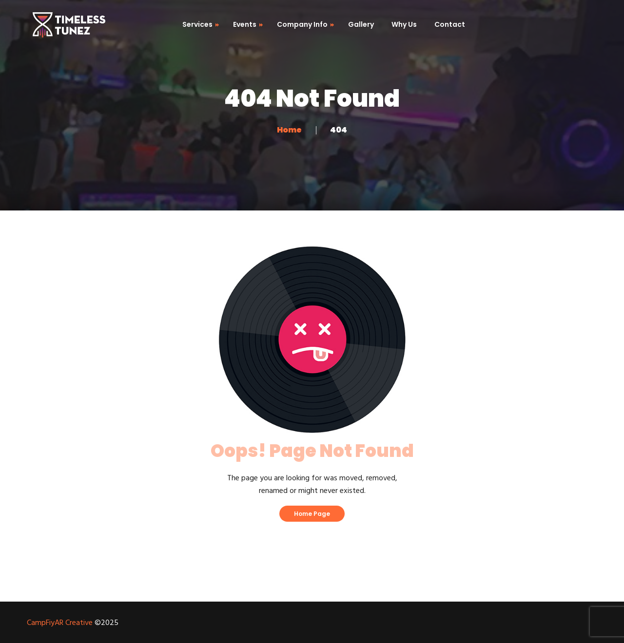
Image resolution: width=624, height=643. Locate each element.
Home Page (312, 514)
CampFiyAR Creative (60, 623)
